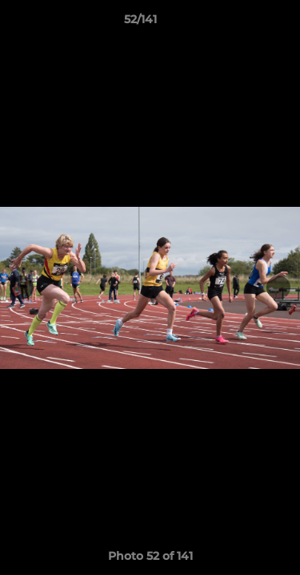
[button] (242, 23)
